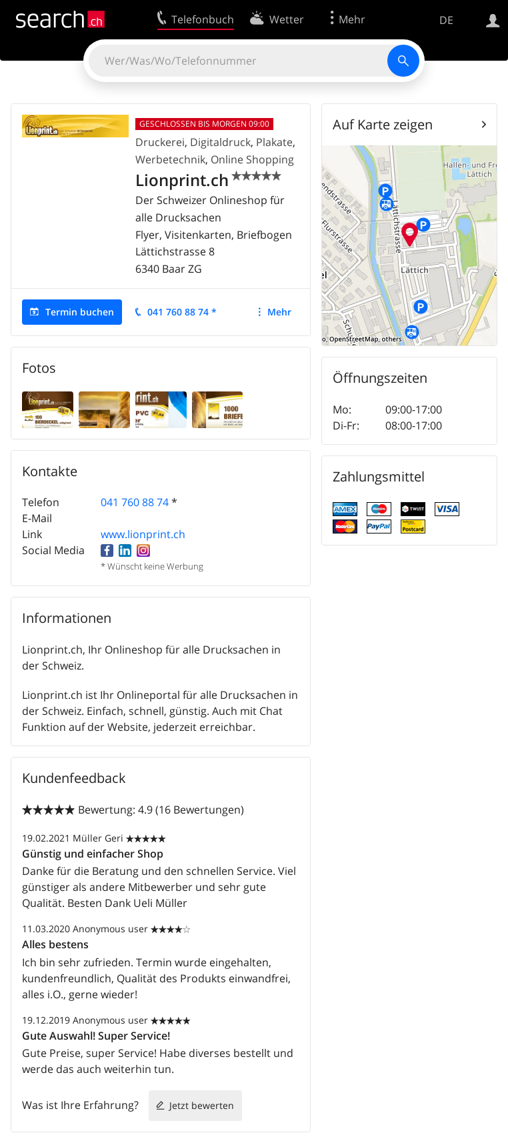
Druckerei (160, 142)
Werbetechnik (170, 159)
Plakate (274, 142)
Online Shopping (252, 159)
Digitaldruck (220, 142)
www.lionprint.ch (143, 534)
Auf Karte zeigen (383, 124)
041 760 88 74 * (182, 311)
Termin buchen (79, 311)
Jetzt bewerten (201, 1105)
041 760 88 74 (135, 502)
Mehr (279, 311)
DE (446, 20)
